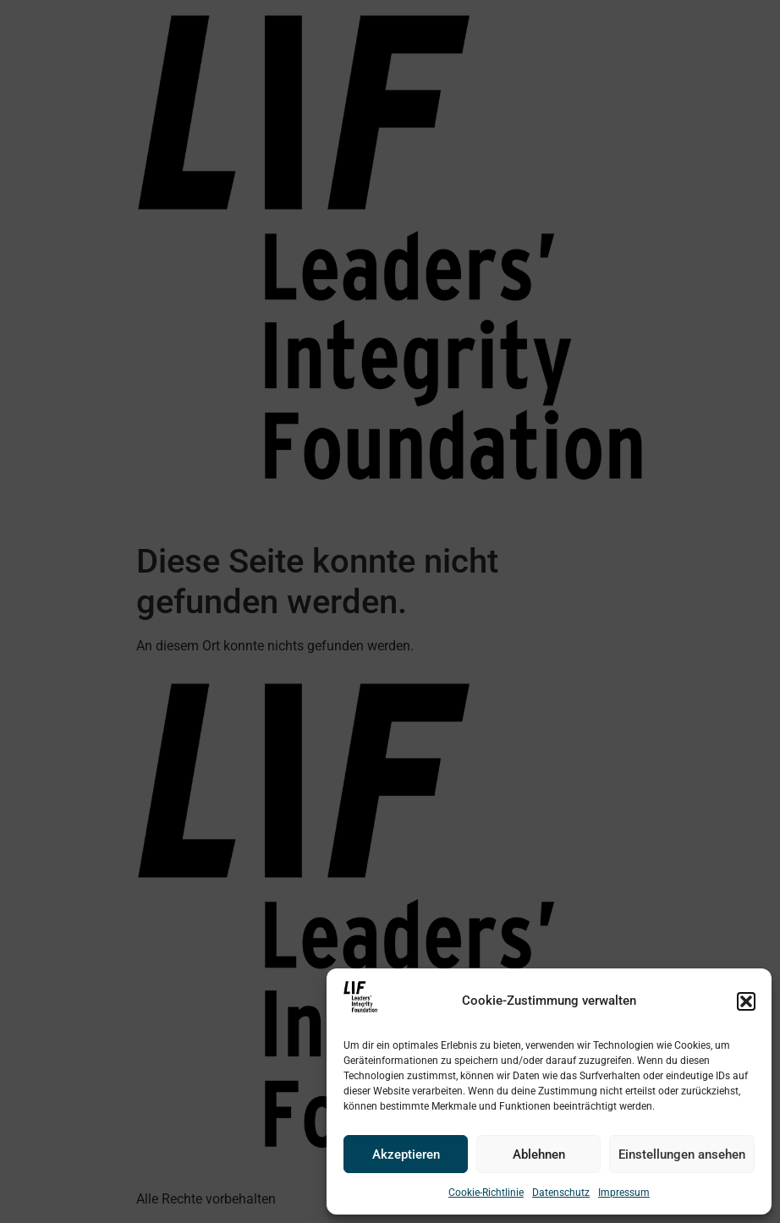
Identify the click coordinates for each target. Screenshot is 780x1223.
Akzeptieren (406, 1154)
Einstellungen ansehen (681, 1154)
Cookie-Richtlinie (486, 1192)
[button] (746, 1001)
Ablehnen (539, 1154)
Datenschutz (561, 1192)
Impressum (624, 1192)
